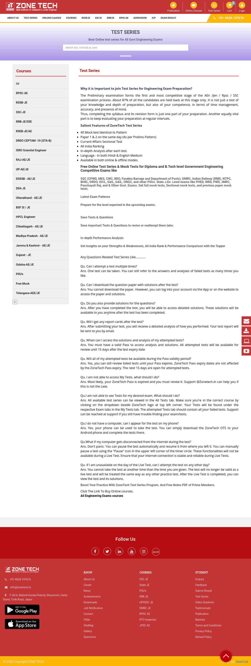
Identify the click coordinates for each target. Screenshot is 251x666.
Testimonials (203, 608)
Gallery (88, 631)
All (17, 83)
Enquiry (199, 579)
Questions (90, 636)
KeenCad (242, 661)
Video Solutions (204, 602)
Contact (88, 613)
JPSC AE (145, 625)
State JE (145, 585)
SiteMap (88, 625)
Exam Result (168, 18)
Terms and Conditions (208, 625)
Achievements (92, 596)
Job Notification (93, 608)
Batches (200, 619)
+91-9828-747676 (231, 18)
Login (242, 7)
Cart (230, 7)
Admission (140, 18)
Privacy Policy (203, 631)
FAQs (87, 619)
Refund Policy (203, 636)
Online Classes (194, 7)
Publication (173, 7)
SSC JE (98, 18)
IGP (154, 18)
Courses (71, 18)
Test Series (214, 7)
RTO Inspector (148, 619)
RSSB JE (85, 18)
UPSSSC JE (146, 602)
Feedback (201, 585)
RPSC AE (123, 18)
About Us (13, 18)
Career (87, 585)
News (87, 590)
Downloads (90, 602)
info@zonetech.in (20, 587)
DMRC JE (145, 608)
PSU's (143, 590)
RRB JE (110, 18)
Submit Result (203, 590)
